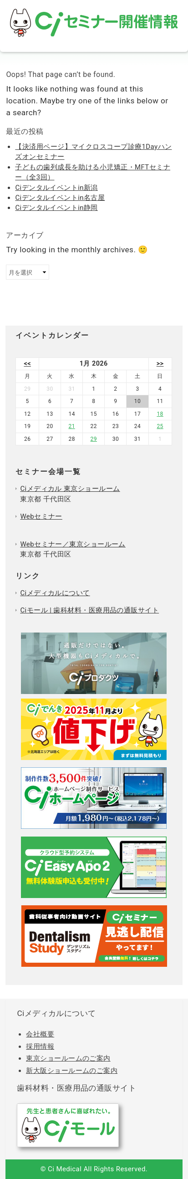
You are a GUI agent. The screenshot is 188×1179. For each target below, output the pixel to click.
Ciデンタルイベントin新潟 (56, 188)
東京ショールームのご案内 (68, 1058)
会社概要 (40, 1034)
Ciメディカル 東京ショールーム (70, 489)
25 (160, 426)
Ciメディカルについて (55, 593)
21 (71, 426)
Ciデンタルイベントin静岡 (56, 208)
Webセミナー (41, 516)
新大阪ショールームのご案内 (71, 1071)
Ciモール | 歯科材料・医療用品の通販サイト (89, 610)
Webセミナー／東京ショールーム (73, 544)
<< (27, 363)
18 (160, 414)
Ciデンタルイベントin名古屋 (60, 198)
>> (160, 363)
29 (94, 439)
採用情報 (40, 1046)
